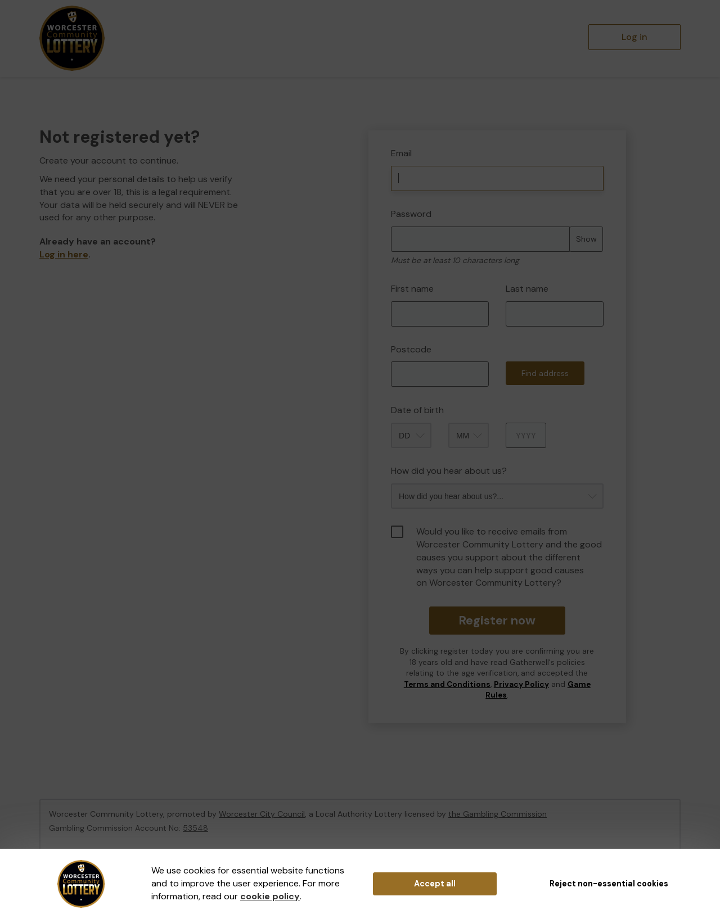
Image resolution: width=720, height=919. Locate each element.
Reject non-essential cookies (609, 884)
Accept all (435, 884)
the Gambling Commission (497, 814)
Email (401, 153)
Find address (545, 373)
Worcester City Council (262, 814)
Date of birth (417, 410)
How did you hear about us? (449, 471)
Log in (634, 37)
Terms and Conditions (447, 684)
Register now (497, 620)
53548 (195, 828)
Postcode (411, 349)
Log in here (63, 254)
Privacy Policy (521, 684)
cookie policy (270, 896)
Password (411, 214)
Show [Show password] (586, 239)
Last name (527, 289)
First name (412, 289)
